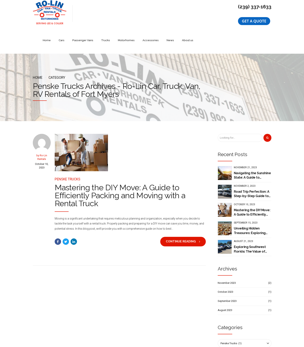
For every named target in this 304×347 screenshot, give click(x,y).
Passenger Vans (122, 13)
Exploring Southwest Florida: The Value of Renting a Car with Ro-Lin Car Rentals (251, 226)
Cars (101, 13)
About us (223, 13)
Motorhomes (164, 13)
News (206, 13)
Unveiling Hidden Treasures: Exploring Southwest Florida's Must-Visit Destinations (251, 207)
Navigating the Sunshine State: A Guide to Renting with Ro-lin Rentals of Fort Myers (252, 152)
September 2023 (227, 277)
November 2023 (227, 259)
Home (86, 13)
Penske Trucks (67, 156)
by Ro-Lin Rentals (41, 133)
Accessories (187, 13)
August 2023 (225, 286)
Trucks (144, 13)
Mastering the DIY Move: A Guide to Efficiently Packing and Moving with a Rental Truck (120, 172)
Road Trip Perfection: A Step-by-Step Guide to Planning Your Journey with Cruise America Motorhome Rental (251, 170)
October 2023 (225, 268)
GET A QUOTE (254, 21)
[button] (254, 21)
